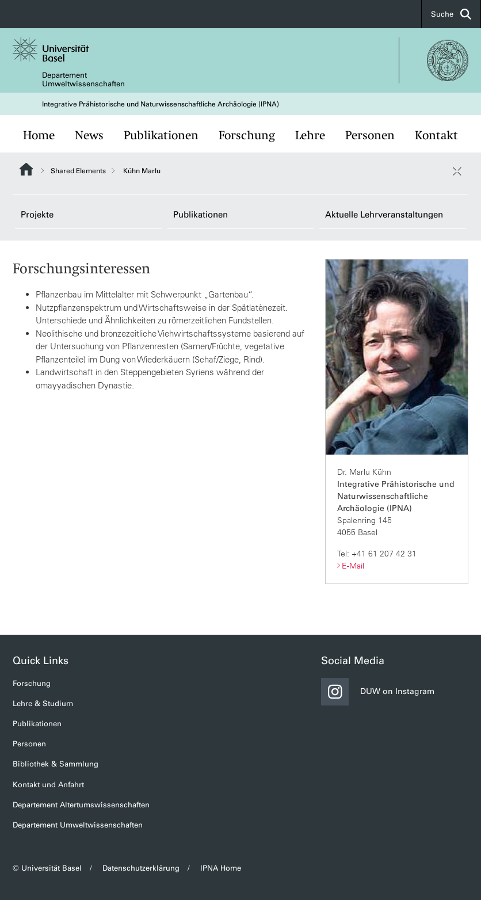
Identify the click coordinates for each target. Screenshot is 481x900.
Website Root (26, 169)
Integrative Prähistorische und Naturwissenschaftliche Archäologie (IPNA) (160, 104)
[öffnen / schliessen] (456, 170)
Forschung (247, 135)
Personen (370, 135)
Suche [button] (451, 14)
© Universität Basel (47, 868)
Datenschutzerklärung (141, 868)
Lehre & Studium (43, 703)
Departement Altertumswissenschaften (81, 804)
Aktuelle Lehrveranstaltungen (384, 214)
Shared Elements (78, 171)
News (89, 135)
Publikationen (161, 135)
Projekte (37, 214)
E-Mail (353, 565)
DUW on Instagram (377, 691)
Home (39, 135)
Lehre (310, 135)
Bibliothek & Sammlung (55, 764)
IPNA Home (220, 868)
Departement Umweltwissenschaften (83, 79)
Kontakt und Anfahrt (48, 784)
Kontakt (436, 135)
